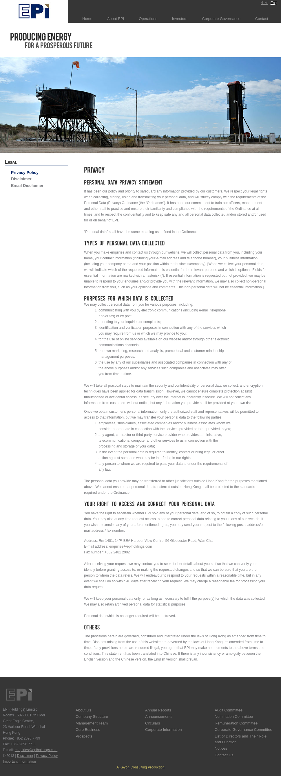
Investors (179, 18)
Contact (261, 18)
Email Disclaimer (27, 185)
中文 (264, 3)
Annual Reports (158, 710)
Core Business (88, 729)
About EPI (115, 18)
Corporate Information (163, 729)
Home (87, 18)
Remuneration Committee (236, 723)
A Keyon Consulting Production (140, 767)
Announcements (158, 716)
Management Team (92, 723)
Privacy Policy (25, 172)
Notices (221, 748)
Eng (274, 3)
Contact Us (224, 755)
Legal (11, 162)
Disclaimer (21, 179)
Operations (148, 18)
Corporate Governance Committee (243, 729)
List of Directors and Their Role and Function (241, 739)
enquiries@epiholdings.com (130, 546)
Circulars (152, 723)
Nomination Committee (234, 716)
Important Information (19, 762)
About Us (83, 710)
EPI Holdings (18, 695)
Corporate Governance (221, 18)
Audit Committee (228, 710)
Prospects (84, 736)
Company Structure (92, 716)
